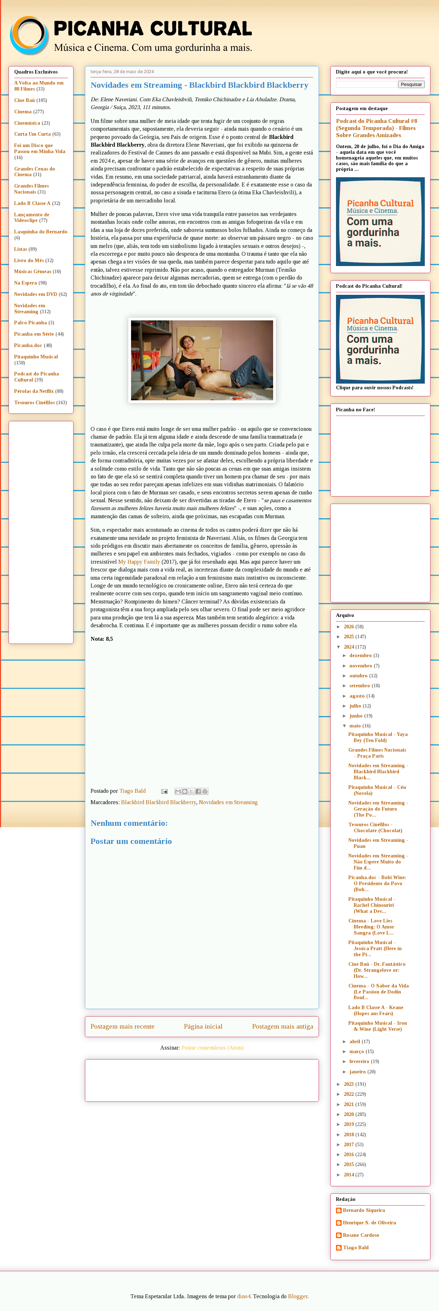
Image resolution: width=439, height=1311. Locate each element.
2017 (349, 1144)
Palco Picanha (30, 322)
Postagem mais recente (123, 1026)
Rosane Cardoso (361, 1235)
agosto (357, 696)
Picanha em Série (34, 334)
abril (355, 1041)
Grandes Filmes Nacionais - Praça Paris (377, 753)
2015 (349, 1164)
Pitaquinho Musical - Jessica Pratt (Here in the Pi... (375, 948)
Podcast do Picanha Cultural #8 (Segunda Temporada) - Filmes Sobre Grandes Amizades (376, 128)
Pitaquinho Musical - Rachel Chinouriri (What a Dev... (372, 905)
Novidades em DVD (35, 294)
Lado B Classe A (32, 203)
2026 (349, 626)
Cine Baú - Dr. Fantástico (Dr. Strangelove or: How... (377, 970)
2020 (349, 1114)
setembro (360, 685)
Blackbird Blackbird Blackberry (158, 802)
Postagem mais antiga (282, 1026)
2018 (349, 1134)
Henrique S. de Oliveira (369, 1222)
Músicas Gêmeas (32, 271)
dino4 (243, 1296)
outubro (359, 675)
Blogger (298, 1296)
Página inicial (203, 1026)
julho (356, 706)
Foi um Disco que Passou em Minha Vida (39, 148)
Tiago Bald (356, 1247)
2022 (349, 1094)
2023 (349, 1084)
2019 (349, 1124)
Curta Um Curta (32, 134)
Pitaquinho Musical (36, 356)
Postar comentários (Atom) (212, 1048)
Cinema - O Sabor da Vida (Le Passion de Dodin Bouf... (378, 992)
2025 (349, 636)
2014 (349, 1174)
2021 (349, 1104)
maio (355, 725)
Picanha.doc (28, 345)
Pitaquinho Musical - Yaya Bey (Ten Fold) (378, 737)
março (357, 1051)
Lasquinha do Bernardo (40, 231)
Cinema (23, 111)
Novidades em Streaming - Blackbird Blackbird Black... (378, 771)
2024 (349, 647)
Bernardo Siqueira (364, 1210)
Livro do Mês (29, 260)
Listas (20, 249)
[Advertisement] (263, 1078)
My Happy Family (139, 562)
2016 (349, 1154)
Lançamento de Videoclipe (31, 217)
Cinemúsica (27, 123)
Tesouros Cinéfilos (34, 402)
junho (356, 716)
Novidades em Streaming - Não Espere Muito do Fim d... (378, 862)
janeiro (358, 1071)
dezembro (361, 655)
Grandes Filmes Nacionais (31, 189)
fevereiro (360, 1061)
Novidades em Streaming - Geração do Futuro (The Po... (378, 809)
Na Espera (25, 283)
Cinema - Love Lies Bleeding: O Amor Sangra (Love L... (371, 927)
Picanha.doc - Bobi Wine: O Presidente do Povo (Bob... (377, 883)
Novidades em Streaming (228, 802)
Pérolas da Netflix (34, 391)
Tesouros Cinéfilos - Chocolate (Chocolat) (375, 827)
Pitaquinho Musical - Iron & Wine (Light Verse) (377, 1026)
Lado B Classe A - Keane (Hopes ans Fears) (375, 1010)
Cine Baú (24, 100)
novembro (361, 665)
